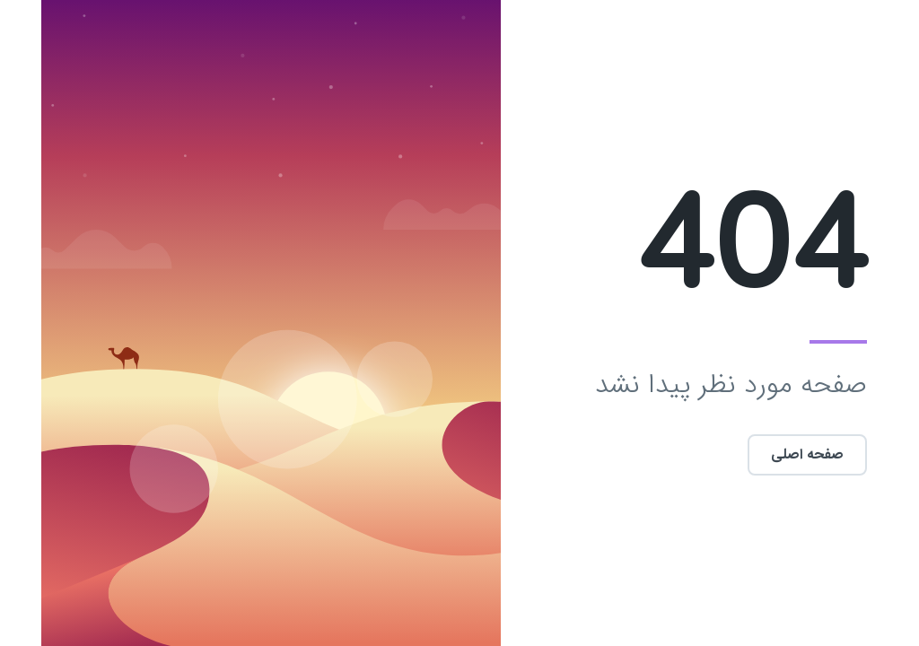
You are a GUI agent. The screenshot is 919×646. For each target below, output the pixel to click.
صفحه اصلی (766, 454)
